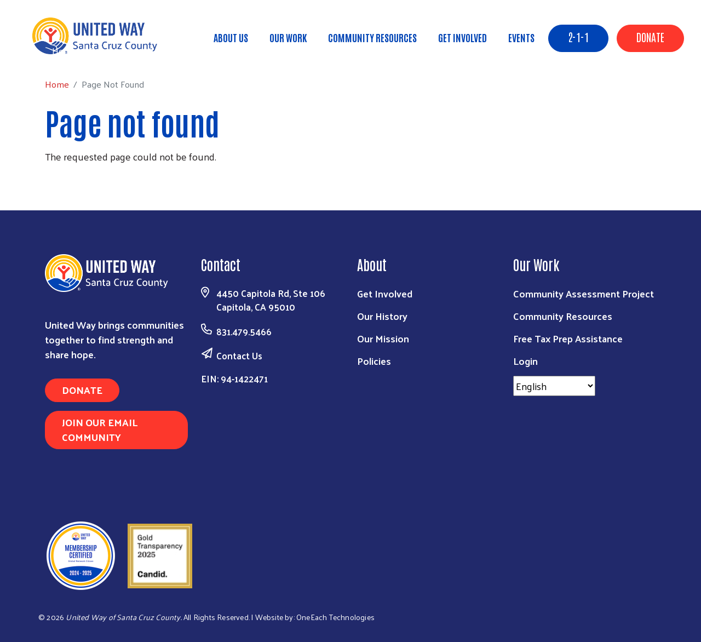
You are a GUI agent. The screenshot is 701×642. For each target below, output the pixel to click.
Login (525, 360)
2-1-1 (578, 37)
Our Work (288, 37)
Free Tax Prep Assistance (568, 338)
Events (521, 37)
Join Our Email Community (99, 429)
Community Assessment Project (583, 293)
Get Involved (462, 37)
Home (64, 51)
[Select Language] (554, 386)
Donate (650, 37)
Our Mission (383, 338)
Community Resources (372, 37)
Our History (382, 315)
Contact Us (239, 355)
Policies (374, 360)
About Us (231, 37)
